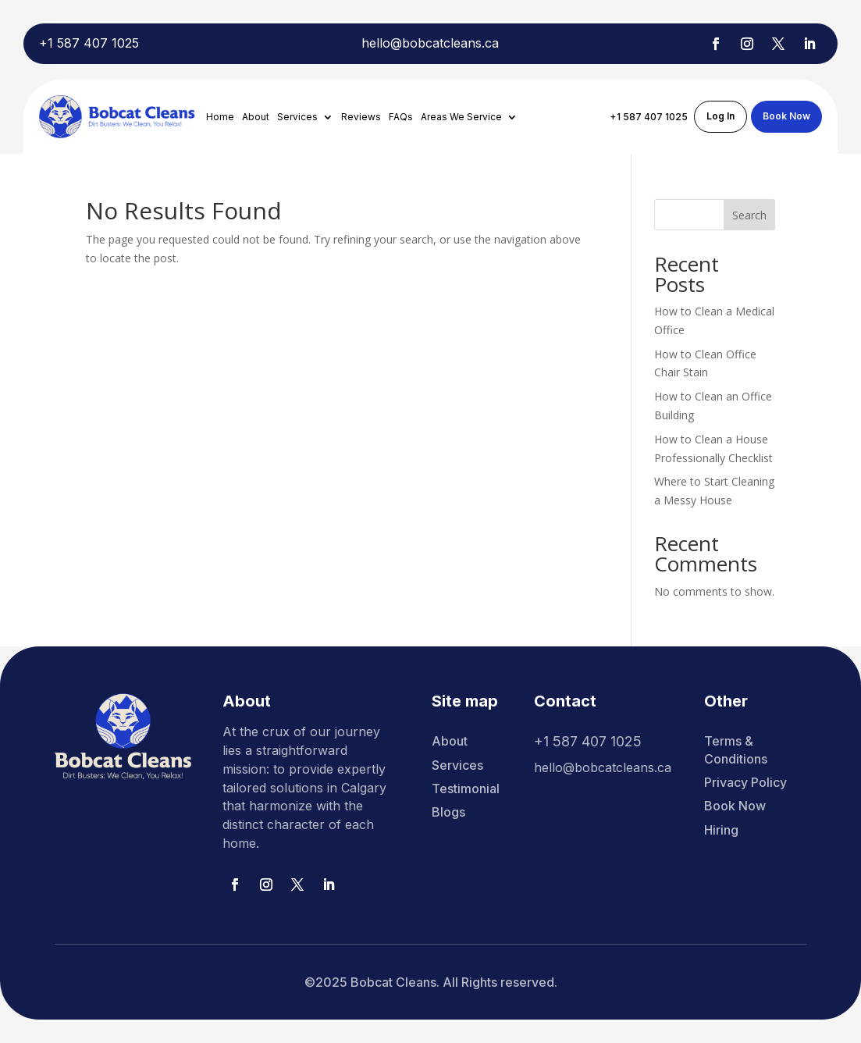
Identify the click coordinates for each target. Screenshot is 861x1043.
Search (749, 215)
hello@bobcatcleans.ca (430, 43)
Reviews (361, 117)
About (255, 117)
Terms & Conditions (735, 749)
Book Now (786, 116)
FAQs (401, 117)
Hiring (721, 830)
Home (220, 117)
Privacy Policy (745, 782)
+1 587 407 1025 (89, 43)
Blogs (448, 812)
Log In (720, 116)
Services (297, 117)
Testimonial (466, 788)
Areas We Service (461, 117)
